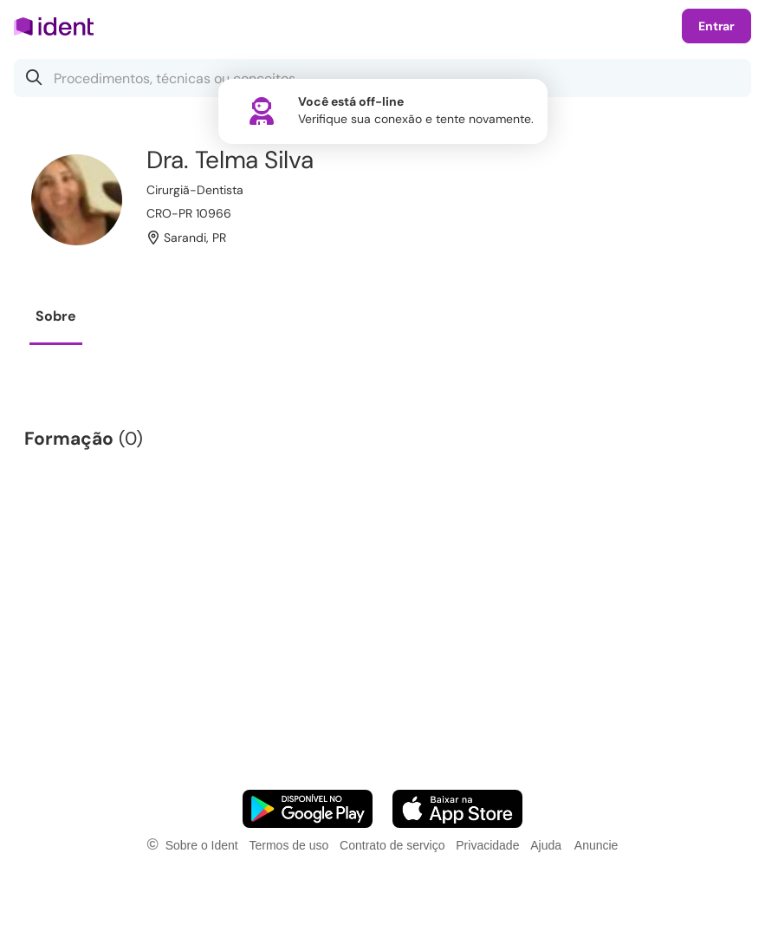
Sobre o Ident (201, 845)
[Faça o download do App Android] (307, 809)
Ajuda (545, 845)
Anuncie (596, 845)
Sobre (56, 316)
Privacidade (487, 845)
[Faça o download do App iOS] (457, 809)
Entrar (716, 26)
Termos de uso (288, 845)
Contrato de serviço (392, 845)
